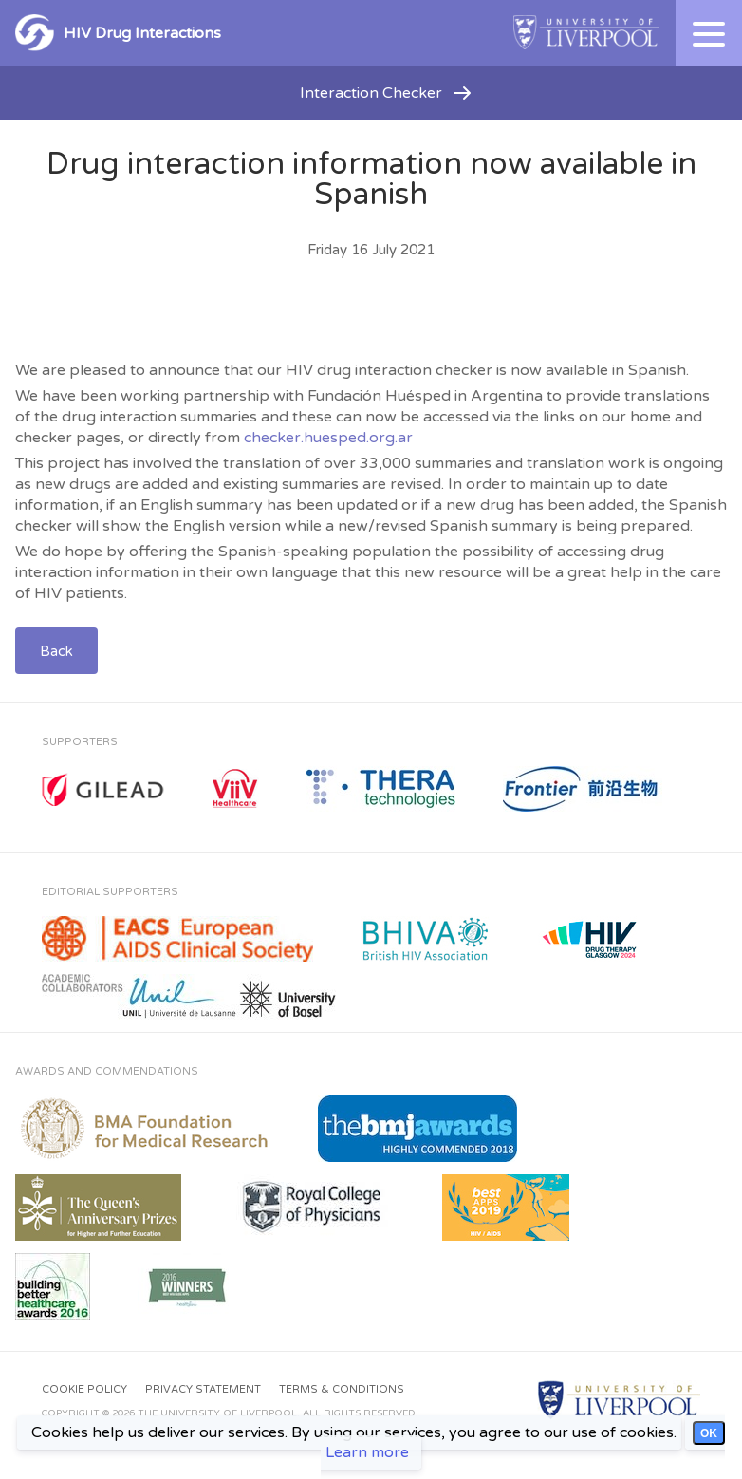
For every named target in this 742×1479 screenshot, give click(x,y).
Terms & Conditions (341, 1389)
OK (708, 1433)
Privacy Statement (203, 1389)
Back (56, 651)
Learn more (367, 1452)
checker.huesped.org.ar (328, 437)
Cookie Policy (84, 1389)
